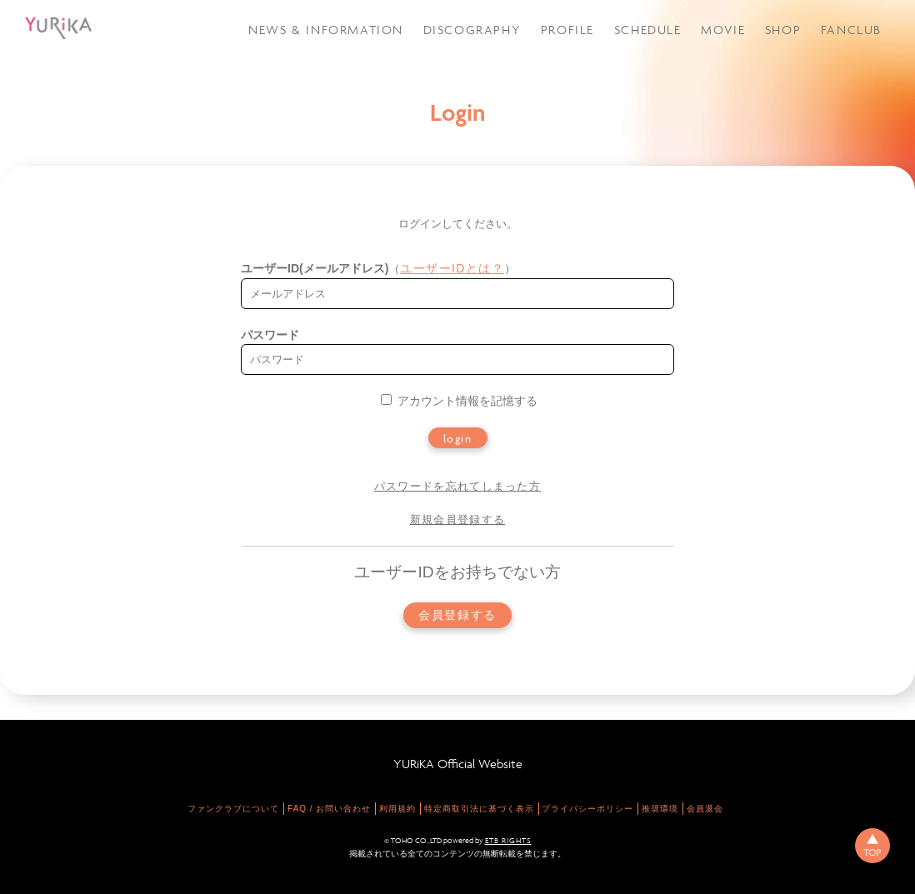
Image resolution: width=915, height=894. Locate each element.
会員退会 (705, 808)
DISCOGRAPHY (472, 29)
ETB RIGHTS (508, 841)
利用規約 (397, 808)
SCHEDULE (648, 29)
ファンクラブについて (233, 808)
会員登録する (457, 615)
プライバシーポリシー (587, 808)
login (457, 438)
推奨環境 (660, 808)
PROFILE (567, 29)
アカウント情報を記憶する (459, 400)
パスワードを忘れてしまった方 (457, 486)
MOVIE (723, 29)
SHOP (783, 29)
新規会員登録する (457, 519)
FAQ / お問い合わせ (329, 808)
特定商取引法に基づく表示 (479, 808)
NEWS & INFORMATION (325, 29)
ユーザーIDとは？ (452, 268)
